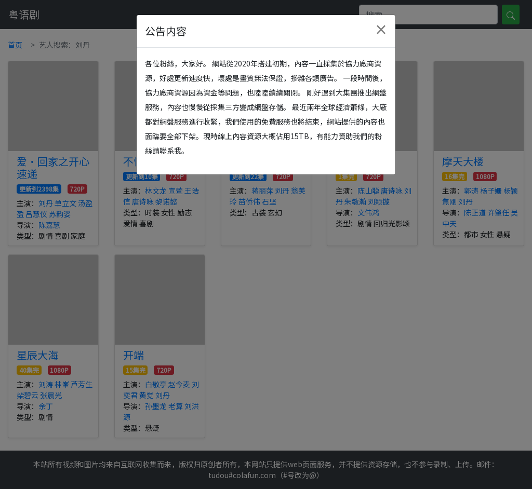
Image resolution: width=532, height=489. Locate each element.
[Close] (380, 29)
